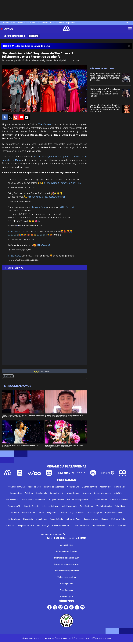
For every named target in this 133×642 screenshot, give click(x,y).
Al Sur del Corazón (99, 500)
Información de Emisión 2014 (66, 558)
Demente (15, 512)
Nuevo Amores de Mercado (33, 500)
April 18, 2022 (29, 187)
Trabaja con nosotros (66, 577)
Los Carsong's (43, 525)
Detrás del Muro (34, 487)
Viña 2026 (118, 493)
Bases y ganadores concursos (66, 564)
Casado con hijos (91, 519)
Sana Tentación (82, 525)
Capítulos (10, 525)
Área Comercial (66, 590)
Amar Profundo (86, 506)
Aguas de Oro (73, 487)
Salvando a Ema (8, 23)
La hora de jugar (73, 493)
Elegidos (104, 519)
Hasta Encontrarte (69, 506)
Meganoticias (16, 493)
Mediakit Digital (66, 596)
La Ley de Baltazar (50, 506)
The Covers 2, (46, 124)
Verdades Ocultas (104, 506)
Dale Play (29, 493)
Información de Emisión (66, 551)
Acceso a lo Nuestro (102, 493)
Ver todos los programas (53, 534)
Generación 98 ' (14, 506)
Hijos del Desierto (31, 506)
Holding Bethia (66, 584)
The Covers (8, 376)
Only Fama (51, 512)
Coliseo (41, 512)
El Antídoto (28, 519)
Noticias (33, 36)
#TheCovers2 (50, 183)
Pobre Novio (120, 506)
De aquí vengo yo (94, 512)
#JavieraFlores (39, 207)
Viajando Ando (56, 519)
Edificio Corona (28, 512)
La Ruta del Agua (73, 519)
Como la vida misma (119, 500)
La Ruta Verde (14, 519)
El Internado (119, 487)
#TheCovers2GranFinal (69, 183)
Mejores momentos (14, 36)
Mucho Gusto (105, 487)
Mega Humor (41, 519)
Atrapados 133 (56, 493)
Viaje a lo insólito (77, 512)
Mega (18, 160)
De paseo (87, 493)
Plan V (111, 525)
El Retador (122, 525)
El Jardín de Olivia (46, 23)
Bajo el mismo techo (113, 512)
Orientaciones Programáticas (66, 571)
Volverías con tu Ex (16, 487)
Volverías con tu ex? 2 (27, 23)
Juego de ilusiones (56, 500)
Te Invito (63, 512)
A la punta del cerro (26, 525)
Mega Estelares (98, 525)
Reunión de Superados (65, 23)
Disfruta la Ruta (118, 519)
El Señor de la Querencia (77, 500)
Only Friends (41, 493)
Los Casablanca (12, 500)
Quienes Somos (66, 545)
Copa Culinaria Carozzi (62, 525)
